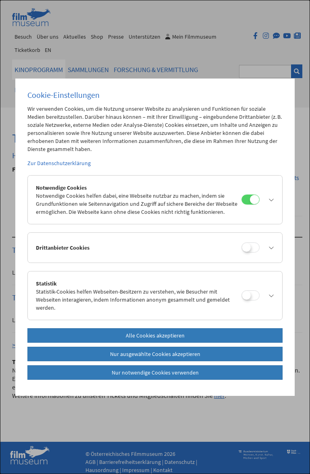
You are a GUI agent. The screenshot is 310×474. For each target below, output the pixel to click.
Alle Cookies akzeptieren (155, 335)
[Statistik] (250, 295)
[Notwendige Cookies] (250, 200)
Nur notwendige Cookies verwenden (155, 372)
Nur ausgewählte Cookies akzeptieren (155, 354)
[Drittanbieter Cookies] (250, 247)
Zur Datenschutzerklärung (59, 163)
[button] (269, 200)
